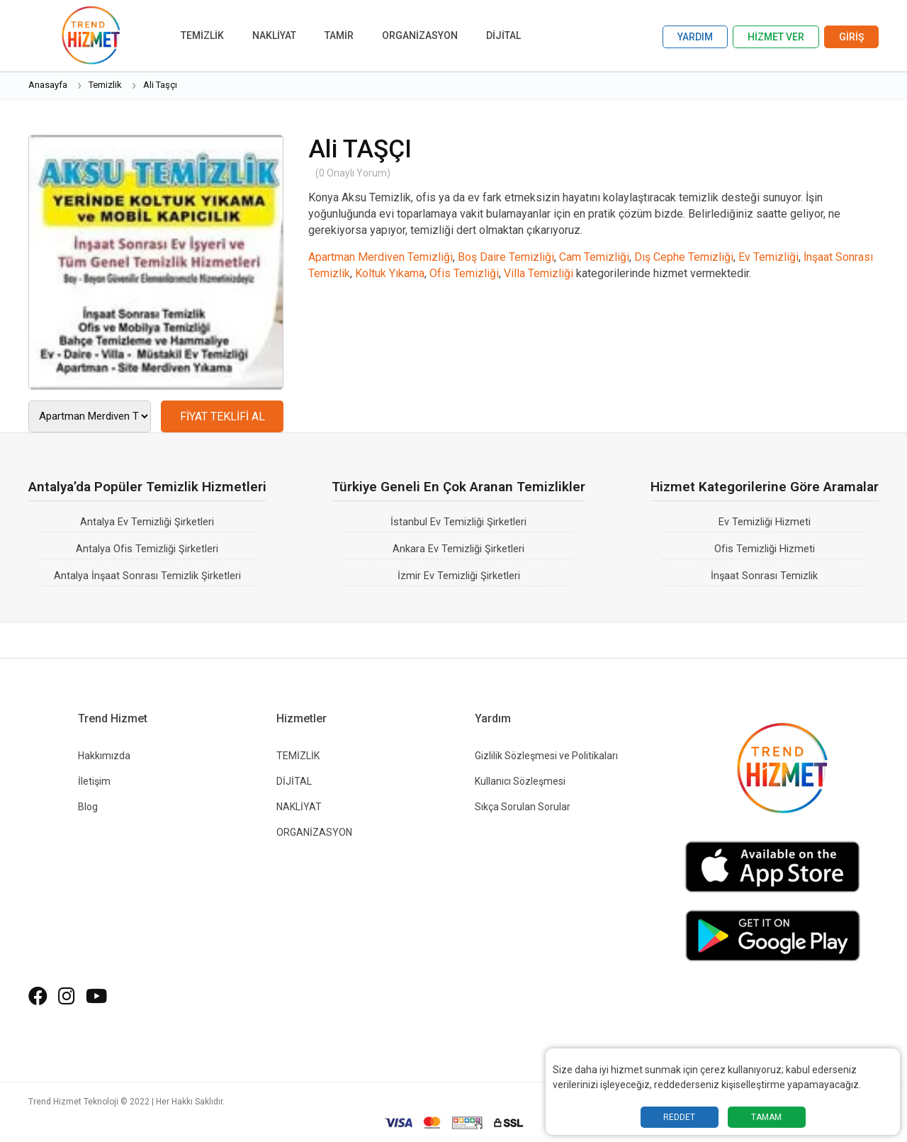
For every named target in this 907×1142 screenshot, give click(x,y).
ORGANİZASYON (420, 35)
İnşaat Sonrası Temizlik (764, 576)
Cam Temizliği (594, 257)
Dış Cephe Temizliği (683, 257)
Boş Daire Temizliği (506, 257)
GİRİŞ (851, 37)
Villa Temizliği (538, 273)
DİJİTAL (503, 35)
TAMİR (339, 35)
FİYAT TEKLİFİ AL (222, 416)
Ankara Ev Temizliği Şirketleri (458, 549)
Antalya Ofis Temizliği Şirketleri (147, 549)
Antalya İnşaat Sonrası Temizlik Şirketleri (147, 576)
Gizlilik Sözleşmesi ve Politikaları (546, 755)
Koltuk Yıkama (389, 273)
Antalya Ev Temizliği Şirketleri (147, 522)
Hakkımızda (104, 755)
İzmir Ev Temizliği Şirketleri (459, 576)
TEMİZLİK (202, 35)
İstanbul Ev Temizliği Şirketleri (458, 522)
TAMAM (766, 1117)
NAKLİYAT (274, 35)
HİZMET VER (776, 37)
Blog (88, 806)
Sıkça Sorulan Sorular (522, 806)
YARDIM (695, 37)
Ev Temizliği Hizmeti (765, 522)
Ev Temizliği (768, 257)
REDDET (679, 1117)
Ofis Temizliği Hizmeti (764, 549)
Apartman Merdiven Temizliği (380, 257)
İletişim (94, 781)
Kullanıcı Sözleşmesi (520, 781)
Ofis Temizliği (464, 273)
